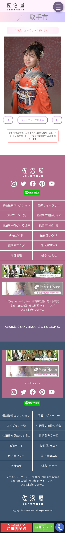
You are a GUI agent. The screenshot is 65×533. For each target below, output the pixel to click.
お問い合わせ (48, 255)
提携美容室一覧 (48, 225)
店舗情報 (16, 255)
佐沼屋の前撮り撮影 (48, 215)
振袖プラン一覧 (16, 215)
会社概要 (34, 305)
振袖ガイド (16, 235)
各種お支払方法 (19, 305)
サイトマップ (47, 305)
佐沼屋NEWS (49, 245)
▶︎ (57, 120)
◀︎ (8, 120)
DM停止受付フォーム (32, 309)
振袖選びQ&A (48, 235)
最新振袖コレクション (16, 205)
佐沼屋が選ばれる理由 (16, 225)
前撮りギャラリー (49, 205)
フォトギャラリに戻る (32, 120)
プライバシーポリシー (18, 301)
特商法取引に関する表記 (45, 301)
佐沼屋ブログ (16, 245)
